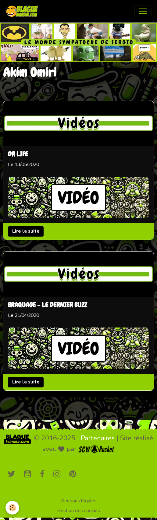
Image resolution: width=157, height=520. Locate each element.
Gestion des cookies (78, 510)
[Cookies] (12, 508)
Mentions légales (78, 500)
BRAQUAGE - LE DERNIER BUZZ (47, 305)
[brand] (23, 11)
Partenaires (98, 438)
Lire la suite (26, 231)
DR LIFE (18, 155)
